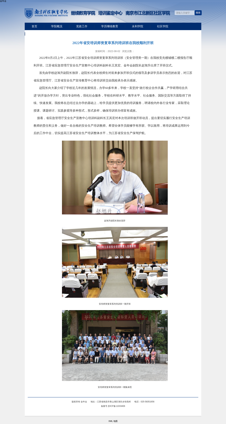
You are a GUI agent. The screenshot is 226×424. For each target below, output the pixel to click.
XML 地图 (113, 421)
